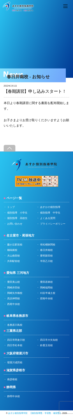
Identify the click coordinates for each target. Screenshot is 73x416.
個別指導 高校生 (17, 218)
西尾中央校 (13, 304)
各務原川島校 (14, 324)
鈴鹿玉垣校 (46, 345)
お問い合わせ (14, 223)
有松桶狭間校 (47, 244)
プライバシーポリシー (52, 223)
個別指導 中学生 (50, 212)
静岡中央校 (13, 396)
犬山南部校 (13, 255)
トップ (11, 207)
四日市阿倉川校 (16, 339)
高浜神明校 (13, 298)
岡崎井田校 (13, 287)
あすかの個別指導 (50, 207)
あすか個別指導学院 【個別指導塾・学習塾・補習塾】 (35, 413)
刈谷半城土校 (47, 293)
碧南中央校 (46, 298)
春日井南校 (46, 250)
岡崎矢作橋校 (14, 293)
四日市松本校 (14, 345)
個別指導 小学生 (17, 212)
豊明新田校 (46, 255)
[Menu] (65, 6)
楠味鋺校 (12, 250)
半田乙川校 (46, 261)
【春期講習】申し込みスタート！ (35, 91)
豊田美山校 (13, 281)
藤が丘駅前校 (14, 244)
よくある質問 (47, 218)
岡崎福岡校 (46, 287)
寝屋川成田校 (14, 362)
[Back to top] (9, 148)
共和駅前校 (13, 261)
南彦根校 (12, 379)
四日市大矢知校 (49, 339)
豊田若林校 (46, 281)
